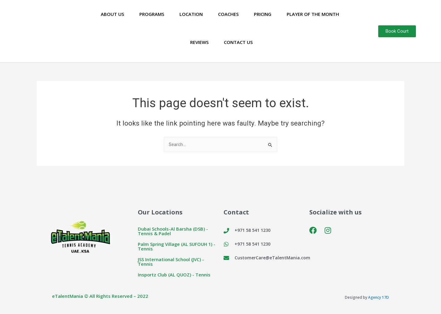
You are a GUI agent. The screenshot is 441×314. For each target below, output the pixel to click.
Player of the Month (313, 14)
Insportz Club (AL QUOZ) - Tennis (174, 275)
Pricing (262, 14)
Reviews (199, 42)
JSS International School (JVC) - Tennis (171, 262)
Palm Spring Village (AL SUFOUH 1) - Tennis (177, 246)
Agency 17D (378, 297)
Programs (151, 14)
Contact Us (238, 42)
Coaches (228, 14)
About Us (112, 14)
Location (191, 14)
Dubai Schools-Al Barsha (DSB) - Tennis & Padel (173, 231)
